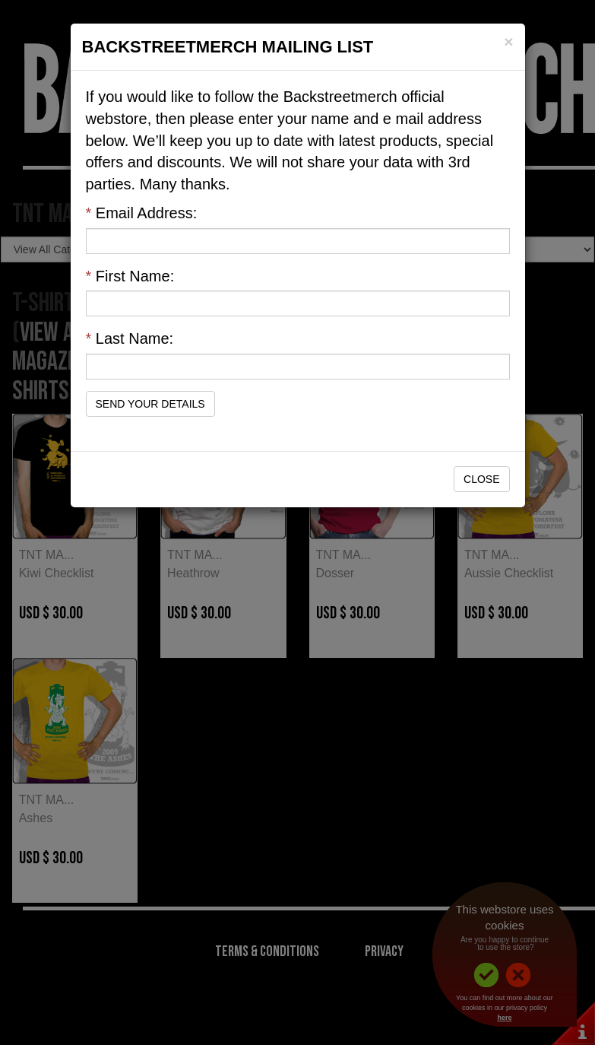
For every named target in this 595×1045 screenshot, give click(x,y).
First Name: (130, 276)
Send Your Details (150, 404)
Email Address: (142, 213)
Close (481, 479)
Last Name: (130, 338)
